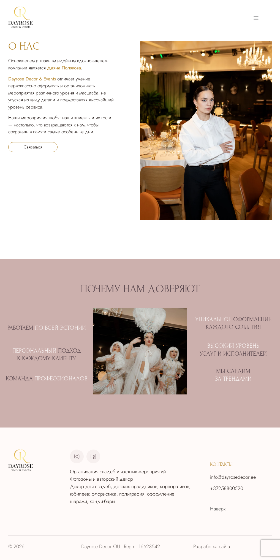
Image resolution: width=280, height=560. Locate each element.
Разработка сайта (211, 546)
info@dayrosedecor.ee (233, 477)
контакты (221, 464)
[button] (256, 18)
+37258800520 (226, 488)
